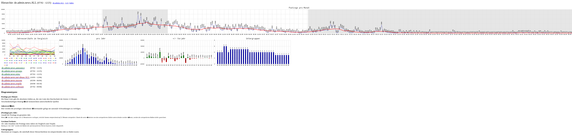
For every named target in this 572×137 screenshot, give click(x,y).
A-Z (66, 3)
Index (71, 3)
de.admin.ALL (58, 3)
